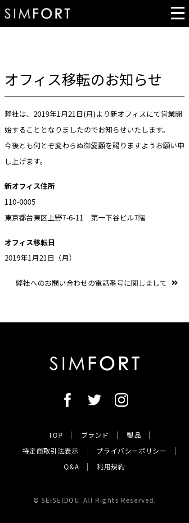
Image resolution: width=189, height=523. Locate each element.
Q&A (71, 466)
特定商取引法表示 (50, 450)
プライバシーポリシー (131, 450)
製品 (134, 434)
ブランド (95, 434)
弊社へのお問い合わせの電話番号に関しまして (91, 282)
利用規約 (111, 466)
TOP (55, 434)
